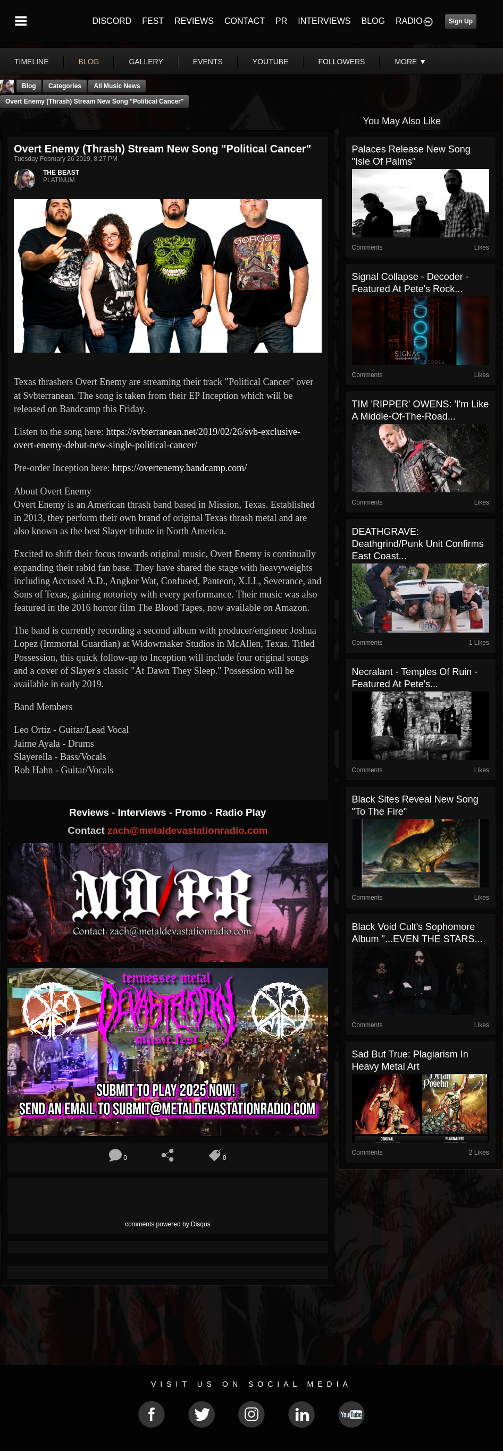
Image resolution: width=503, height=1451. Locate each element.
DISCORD (111, 20)
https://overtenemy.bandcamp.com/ (179, 468)
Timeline (31, 61)
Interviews (143, 812)
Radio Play (240, 812)
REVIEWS (194, 20)
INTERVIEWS (324, 20)
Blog (29, 86)
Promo (192, 812)
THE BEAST (61, 172)
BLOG (373, 20)
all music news (117, 86)
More (410, 61)
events (208, 61)
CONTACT (244, 20)
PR (281, 20)
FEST (153, 20)
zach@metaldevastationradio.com (187, 830)
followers (341, 61)
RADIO (409, 20)
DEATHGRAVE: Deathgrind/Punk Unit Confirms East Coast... (418, 543)
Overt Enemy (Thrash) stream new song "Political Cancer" (94, 101)
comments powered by (168, 1224)
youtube (271, 61)
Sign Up (461, 21)
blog (89, 61)
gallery (146, 61)
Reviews (90, 812)
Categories (64, 86)
